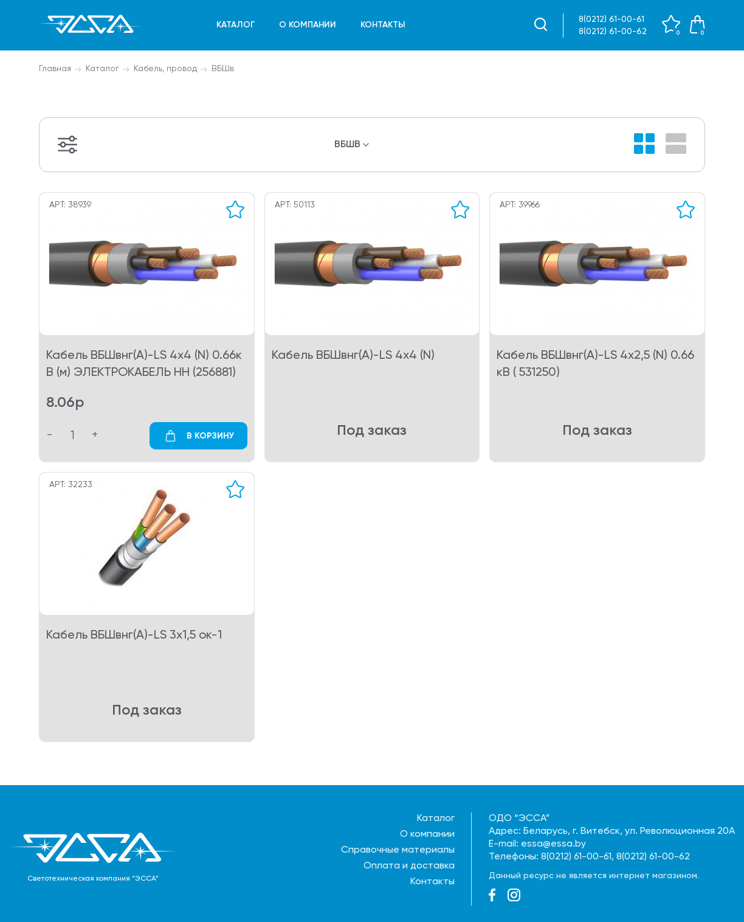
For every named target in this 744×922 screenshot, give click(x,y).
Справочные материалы (398, 850)
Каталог (235, 25)
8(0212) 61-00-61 (611, 19)
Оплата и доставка (409, 866)
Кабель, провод (165, 68)
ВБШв (223, 68)
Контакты (382, 25)
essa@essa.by (553, 844)
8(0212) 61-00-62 (613, 31)
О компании (307, 25)
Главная (55, 68)
